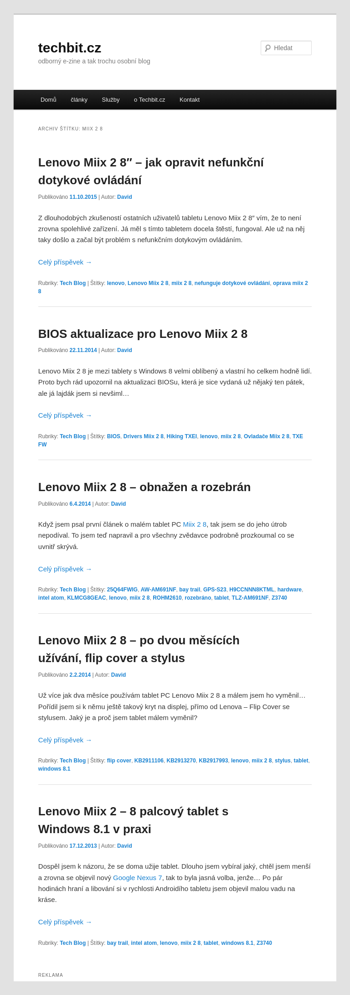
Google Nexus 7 (137, 877)
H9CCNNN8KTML (251, 589)
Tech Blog (73, 283)
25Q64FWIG (122, 589)
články (79, 99)
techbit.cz (69, 47)
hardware (290, 589)
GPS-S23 (214, 589)
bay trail (189, 589)
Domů (49, 99)
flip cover (119, 760)
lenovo (116, 283)
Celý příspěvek (65, 262)
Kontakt (190, 99)
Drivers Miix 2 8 (144, 436)
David (124, 197)
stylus (283, 760)
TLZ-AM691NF (250, 598)
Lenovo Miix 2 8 (148, 283)
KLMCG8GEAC (86, 598)
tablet (221, 598)
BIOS (113, 436)
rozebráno (198, 598)
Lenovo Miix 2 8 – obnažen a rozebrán (144, 487)
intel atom (51, 598)
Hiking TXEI (182, 436)
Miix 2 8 (194, 524)
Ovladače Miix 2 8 (266, 436)
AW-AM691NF (158, 589)
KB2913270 (181, 760)
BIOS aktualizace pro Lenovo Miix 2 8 (142, 334)
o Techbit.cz (149, 99)
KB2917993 (213, 760)
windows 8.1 (54, 769)
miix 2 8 (181, 283)
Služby (111, 99)
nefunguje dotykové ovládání (232, 283)
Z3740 (279, 598)
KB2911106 (149, 760)
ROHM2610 (167, 598)
